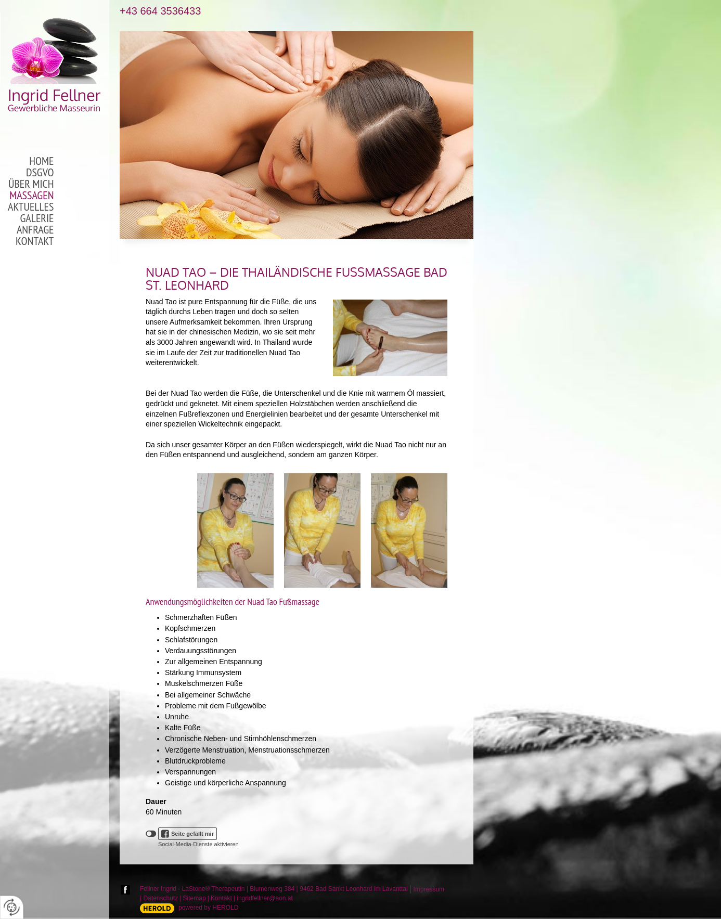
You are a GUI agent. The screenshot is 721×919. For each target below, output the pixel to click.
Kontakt (35, 241)
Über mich (31, 184)
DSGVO (40, 172)
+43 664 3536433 (160, 11)
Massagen (31, 195)
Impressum (429, 889)
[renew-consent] (11, 907)
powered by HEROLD (208, 907)
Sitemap (194, 898)
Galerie (37, 218)
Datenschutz (160, 898)
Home (41, 161)
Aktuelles (31, 207)
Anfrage (35, 230)
